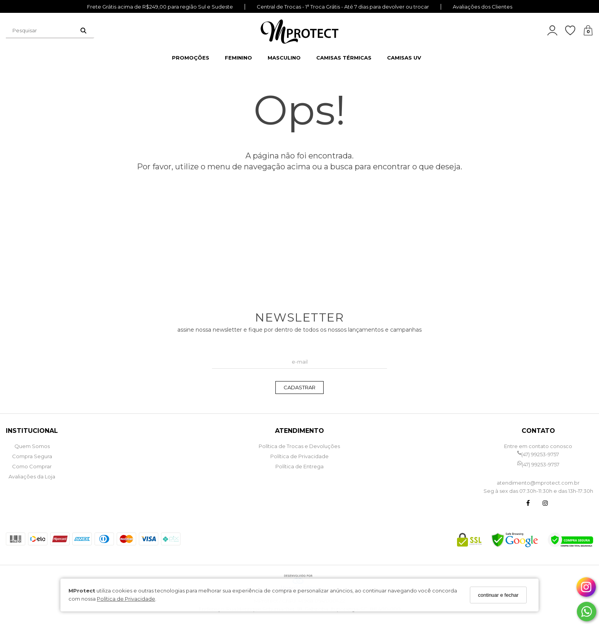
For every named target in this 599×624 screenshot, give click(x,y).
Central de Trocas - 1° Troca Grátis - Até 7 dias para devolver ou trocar (343, 7)
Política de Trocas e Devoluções (299, 446)
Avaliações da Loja (32, 476)
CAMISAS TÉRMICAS (343, 57)
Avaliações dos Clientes (482, 7)
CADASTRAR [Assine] (299, 387)
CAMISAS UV (404, 57)
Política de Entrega (299, 466)
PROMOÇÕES (190, 57)
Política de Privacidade (126, 599)
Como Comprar (32, 466)
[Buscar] (83, 30)
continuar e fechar (498, 595)
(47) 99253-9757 (538, 454)
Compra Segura (32, 456)
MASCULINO (284, 57)
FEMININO (238, 57)
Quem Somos (32, 446)
